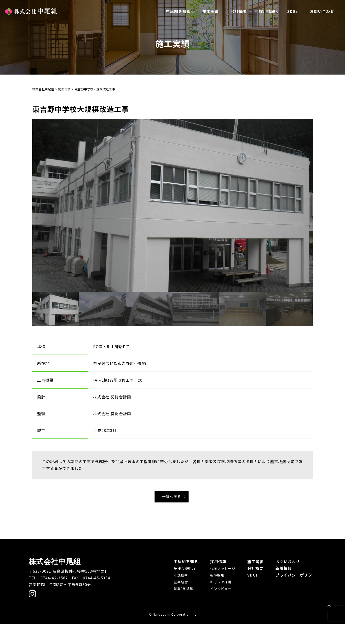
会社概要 (239, 11)
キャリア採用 (221, 581)
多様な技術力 (184, 568)
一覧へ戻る (171, 496)
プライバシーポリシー (296, 575)
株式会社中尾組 (31, 11)
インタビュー (221, 588)
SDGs (292, 11)
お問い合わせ (322, 11)
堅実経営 (181, 581)
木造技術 (181, 575)
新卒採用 (217, 575)
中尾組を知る (178, 11)
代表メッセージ (222, 568)
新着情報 (284, 568)
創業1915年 (183, 588)
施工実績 (210, 11)
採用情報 (267, 11)
